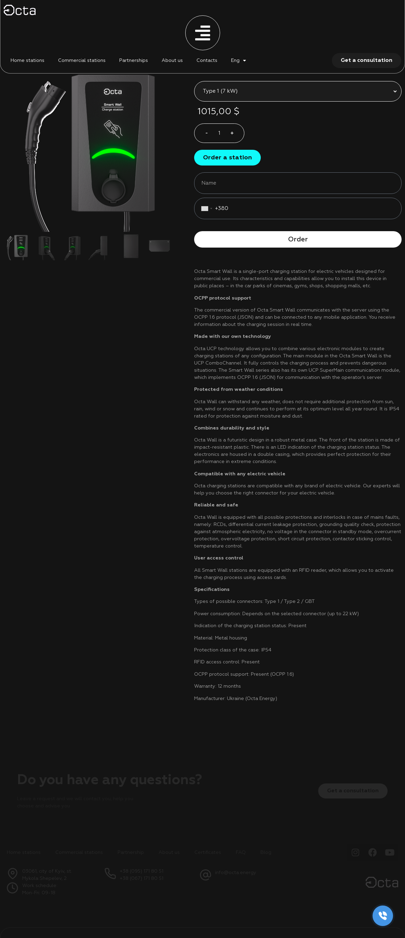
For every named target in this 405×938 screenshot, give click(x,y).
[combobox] (207, 191)
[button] (227, 140)
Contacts (207, 60)
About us (172, 60)
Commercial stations (82, 60)
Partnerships (133, 60)
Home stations (27, 60)
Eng (235, 60)
